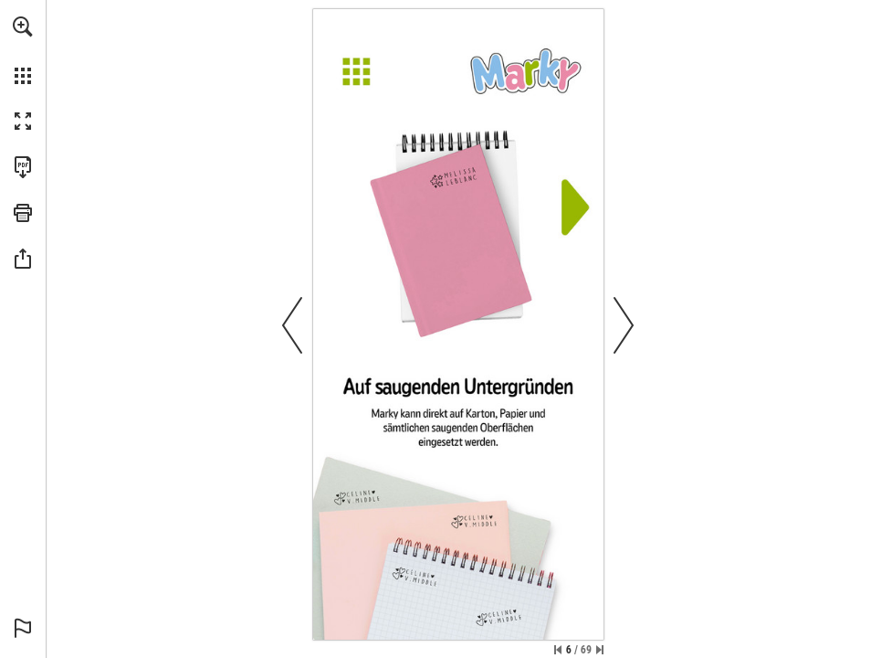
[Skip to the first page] (557, 649)
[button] (23, 26)
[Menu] (458, 71)
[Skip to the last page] (599, 649)
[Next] (571, 217)
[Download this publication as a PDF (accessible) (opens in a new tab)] (23, 167)
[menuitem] (23, 50)
